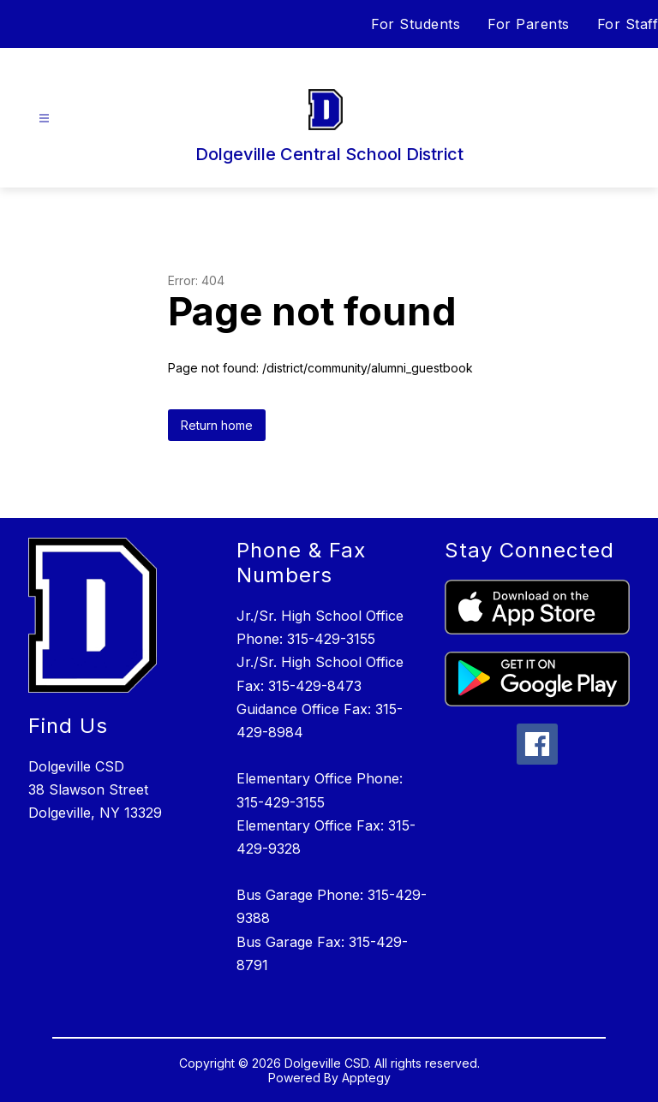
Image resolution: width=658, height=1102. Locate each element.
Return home (217, 425)
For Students (415, 24)
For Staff (628, 24)
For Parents (529, 24)
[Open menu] (44, 118)
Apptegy (366, 1077)
